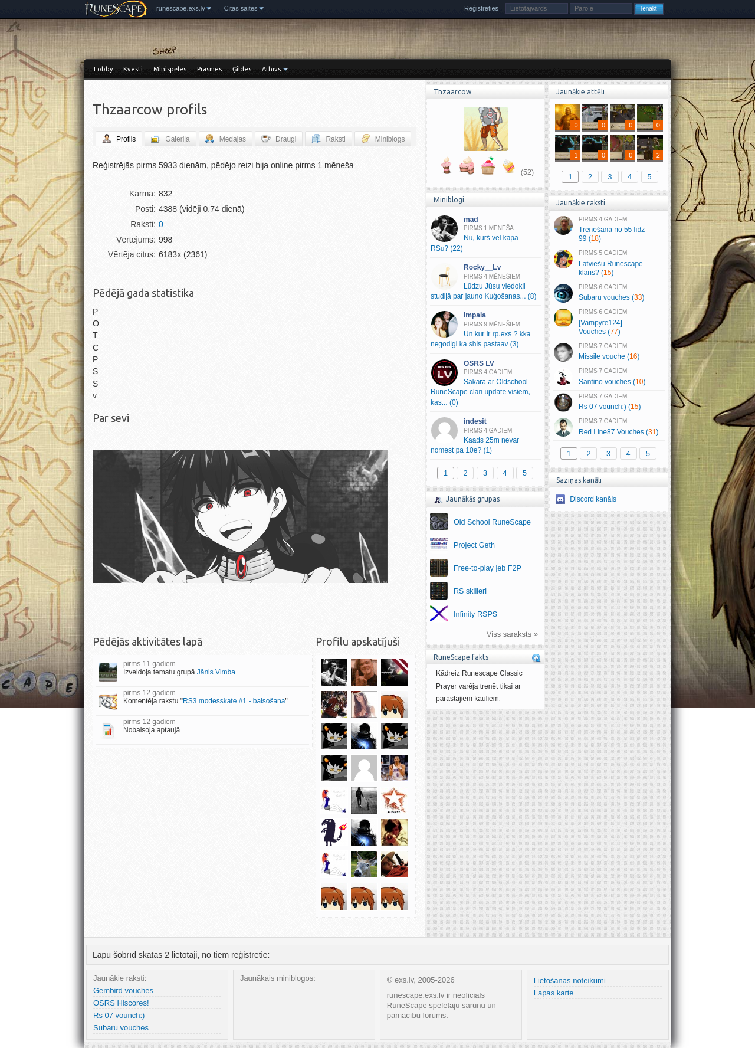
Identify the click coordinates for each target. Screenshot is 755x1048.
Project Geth (474, 545)
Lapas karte (554, 992)
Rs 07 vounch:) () (608, 402)
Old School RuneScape (492, 522)
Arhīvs (271, 69)
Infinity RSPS (475, 614)
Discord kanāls (593, 499)
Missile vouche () (608, 352)
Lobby (103, 69)
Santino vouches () (608, 377)
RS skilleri (470, 591)
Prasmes (209, 69)
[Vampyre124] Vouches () (608, 322)
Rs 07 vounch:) (119, 1015)
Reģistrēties (481, 8)
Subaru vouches (121, 1027)
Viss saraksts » (512, 634)
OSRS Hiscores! (121, 1002)
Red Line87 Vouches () (608, 427)
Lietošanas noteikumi (570, 980)
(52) (527, 172)
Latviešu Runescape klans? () (608, 263)
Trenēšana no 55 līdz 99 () (608, 229)
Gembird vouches (123, 990)
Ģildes (241, 69)
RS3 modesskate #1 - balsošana (234, 701)
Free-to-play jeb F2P (487, 568)
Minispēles (169, 69)
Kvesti (133, 69)
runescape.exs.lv (180, 8)
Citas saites (241, 8)
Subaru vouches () (608, 293)
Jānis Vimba (216, 672)
